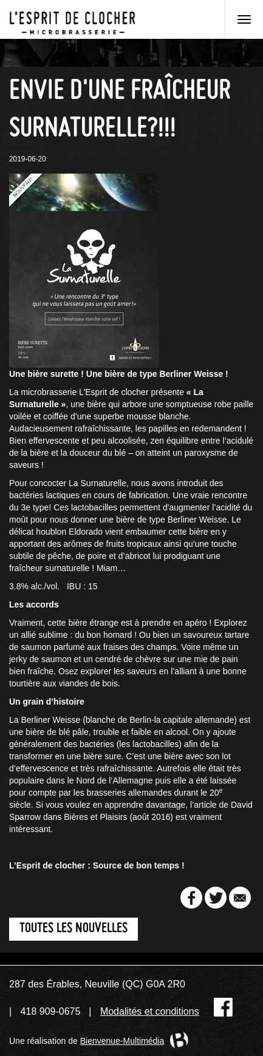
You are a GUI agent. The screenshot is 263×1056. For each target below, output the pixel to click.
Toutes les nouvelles (73, 928)
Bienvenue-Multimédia (122, 1041)
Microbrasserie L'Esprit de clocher (72, 19)
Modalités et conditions (149, 1011)
